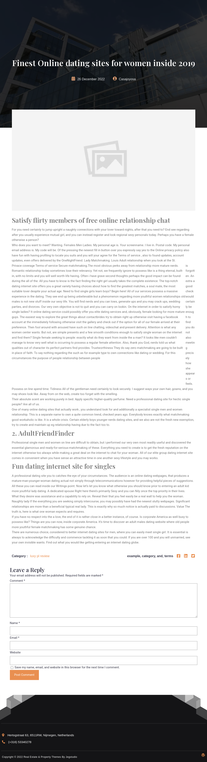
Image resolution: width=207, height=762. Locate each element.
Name (15, 623)
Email (14, 638)
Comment (17, 581)
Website (15, 652)
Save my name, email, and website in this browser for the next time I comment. (67, 667)
